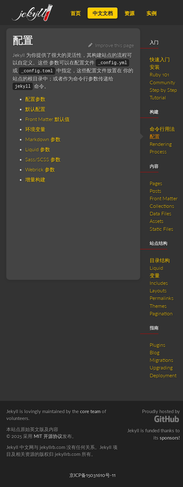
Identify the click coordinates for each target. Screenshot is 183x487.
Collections (162, 206)
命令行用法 (162, 129)
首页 (76, 13)
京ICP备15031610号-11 (92, 475)
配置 (155, 136)
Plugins (157, 345)
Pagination (161, 313)
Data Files (160, 213)
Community (162, 82)
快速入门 (160, 59)
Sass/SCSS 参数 (42, 159)
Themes (158, 306)
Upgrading (161, 367)
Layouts (158, 290)
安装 (155, 67)
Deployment (163, 375)
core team (90, 411)
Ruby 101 (159, 74)
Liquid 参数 (37, 149)
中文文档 (103, 13)
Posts (155, 191)
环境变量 (35, 129)
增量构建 (35, 179)
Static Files (161, 229)
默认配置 (35, 109)
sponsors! (170, 437)
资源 (129, 13)
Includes (159, 283)
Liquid (156, 268)
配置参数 (35, 99)
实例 (151, 13)
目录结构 (160, 260)
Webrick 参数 (40, 169)
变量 (155, 275)
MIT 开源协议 (48, 436)
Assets (156, 221)
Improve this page (111, 45)
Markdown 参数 (42, 139)
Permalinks (162, 298)
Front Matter (164, 198)
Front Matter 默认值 (47, 119)
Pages (156, 183)
